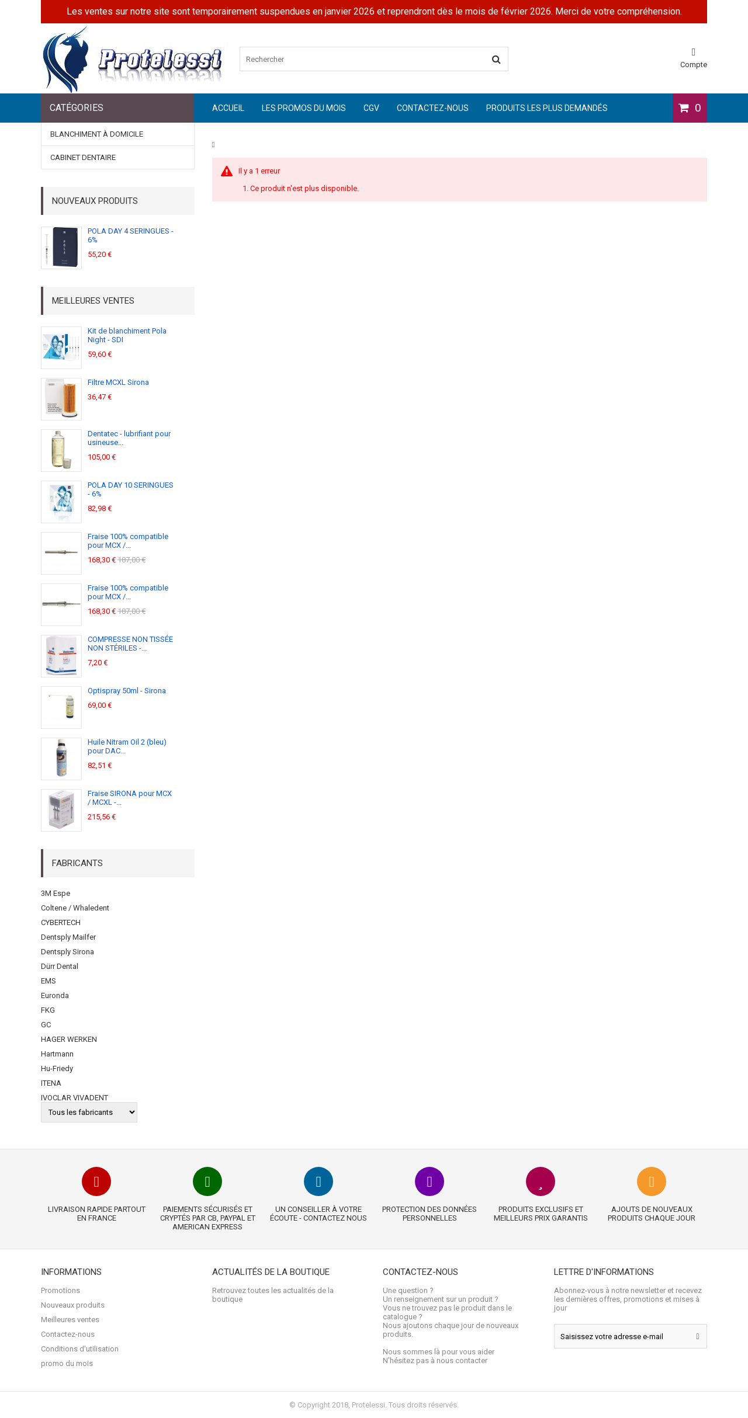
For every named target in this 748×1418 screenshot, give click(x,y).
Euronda (55, 995)
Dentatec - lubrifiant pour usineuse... (129, 438)
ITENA (51, 1083)
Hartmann (57, 1053)
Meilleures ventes (93, 301)
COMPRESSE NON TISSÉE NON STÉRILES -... (130, 643)
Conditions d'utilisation (80, 1348)
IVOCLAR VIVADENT (74, 1097)
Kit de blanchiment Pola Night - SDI (127, 335)
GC (46, 1024)
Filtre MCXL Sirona (118, 382)
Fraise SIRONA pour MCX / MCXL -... (130, 798)
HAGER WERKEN (69, 1039)
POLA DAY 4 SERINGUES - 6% (131, 235)
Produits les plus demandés (547, 108)
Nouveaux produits (95, 201)
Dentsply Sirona (67, 951)
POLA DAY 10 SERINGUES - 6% (131, 489)
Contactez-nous (433, 108)
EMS (48, 980)
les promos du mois (304, 108)
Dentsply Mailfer (68, 937)
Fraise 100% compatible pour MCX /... (128, 541)
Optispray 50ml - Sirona (127, 690)
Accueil (228, 108)
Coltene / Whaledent (75, 907)
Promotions (60, 1290)
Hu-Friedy (57, 1068)
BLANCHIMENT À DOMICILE (96, 134)
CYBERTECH (61, 922)
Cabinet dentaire (83, 157)
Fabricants (77, 863)
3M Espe (55, 893)
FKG (48, 1010)
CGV (371, 108)
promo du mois (67, 1363)
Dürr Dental (59, 966)
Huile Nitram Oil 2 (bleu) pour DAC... (127, 746)
